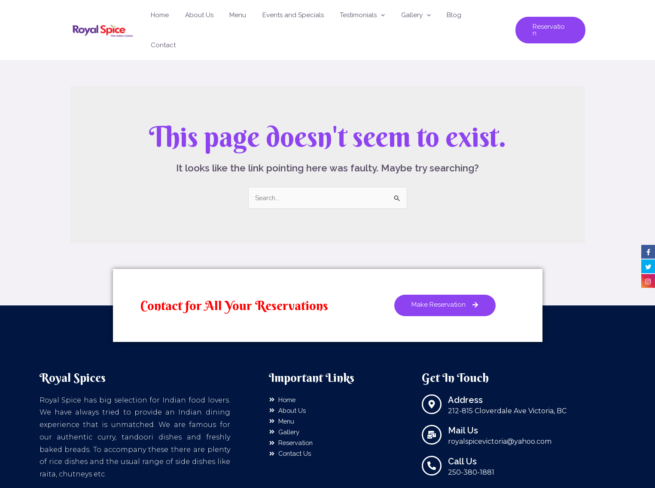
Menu (251, 17)
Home (180, 17)
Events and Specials (303, 17)
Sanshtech (433, 478)
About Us (216, 17)
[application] (388, 17)
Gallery (420, 17)
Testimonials (369, 17)
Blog (455, 17)
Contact (487, 17)
